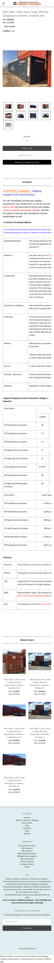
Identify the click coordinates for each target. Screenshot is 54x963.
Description (27, 182)
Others (27, 867)
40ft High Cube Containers (27, 856)
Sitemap (27, 833)
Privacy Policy (27, 823)
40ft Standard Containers (27, 853)
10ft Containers (27, 848)
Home (27, 831)
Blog (27, 825)
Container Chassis (27, 864)
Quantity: (27, 136)
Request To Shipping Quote (27, 162)
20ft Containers (27, 851)
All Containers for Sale (27, 845)
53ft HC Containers (27, 861)
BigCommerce (30, 948)
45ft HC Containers (27, 859)
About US (27, 817)
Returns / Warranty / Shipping (27, 820)
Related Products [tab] (27, 640)
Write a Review (9, 26)
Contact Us (27, 828)
